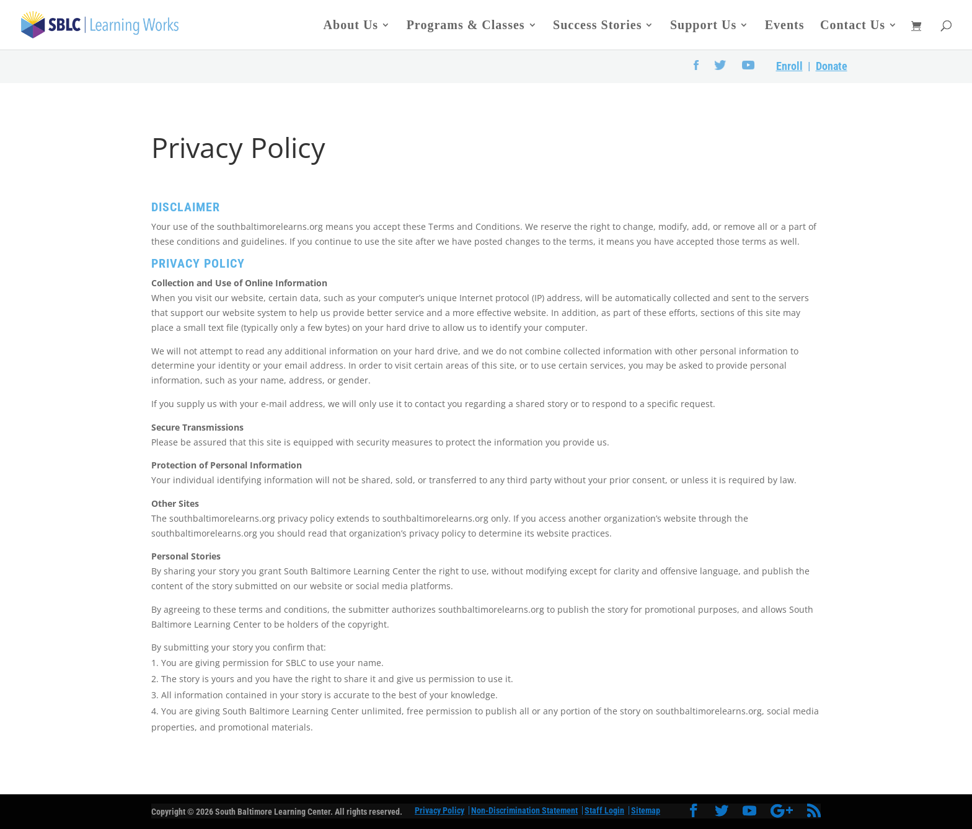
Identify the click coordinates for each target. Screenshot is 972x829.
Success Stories (597, 26)
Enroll (789, 65)
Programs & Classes (466, 26)
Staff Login (604, 810)
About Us (351, 26)
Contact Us (852, 26)
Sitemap (645, 810)
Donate (831, 65)
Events (785, 26)
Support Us (703, 26)
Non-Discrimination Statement (524, 810)
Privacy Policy (439, 810)
